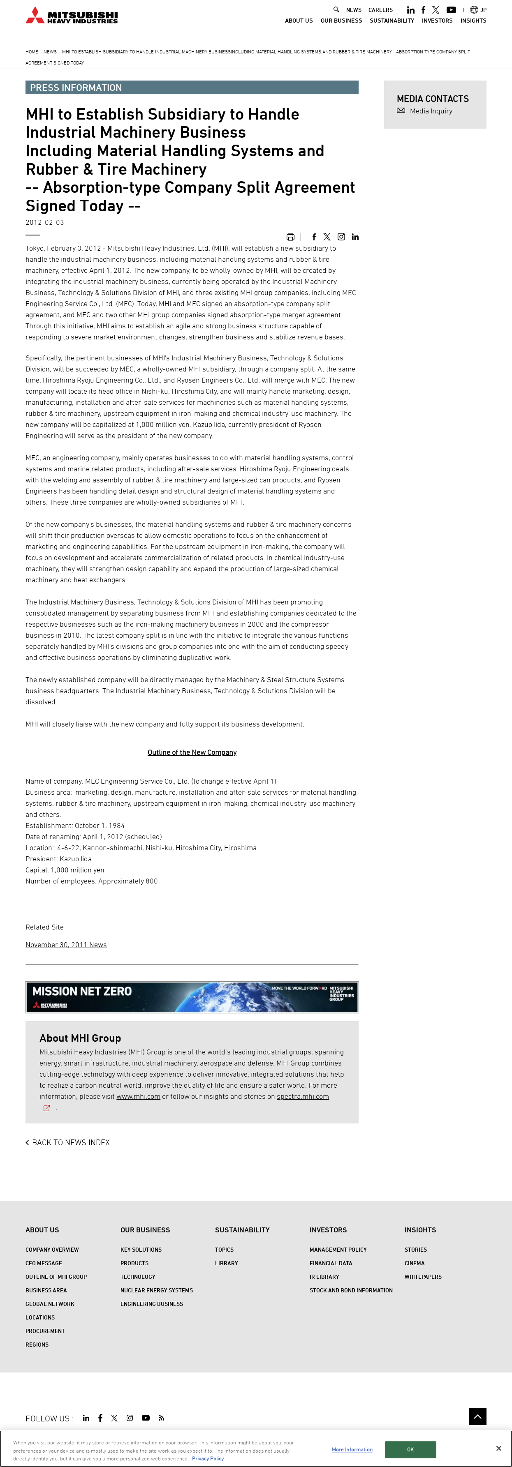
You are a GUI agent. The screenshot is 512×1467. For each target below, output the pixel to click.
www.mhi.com (138, 1096)
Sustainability (392, 26)
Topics (224, 1249)
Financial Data (331, 1262)
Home (31, 51)
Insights (474, 26)
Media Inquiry (431, 110)
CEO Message (43, 1262)
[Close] (499, 1449)
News (50, 51)
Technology (137, 1276)
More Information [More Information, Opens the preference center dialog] (352, 1450)
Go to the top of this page (477, 1416)
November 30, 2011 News (66, 944)
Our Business (341, 26)
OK (410, 1450)
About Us (299, 26)
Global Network (49, 1303)
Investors (437, 26)
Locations (40, 1317)
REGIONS (37, 1344)
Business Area (46, 1290)
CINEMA (415, 1262)
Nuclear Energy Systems (156, 1290)
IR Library (324, 1276)
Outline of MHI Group (56, 1276)
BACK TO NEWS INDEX (71, 1142)
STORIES (416, 1249)
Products (134, 1262)
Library (226, 1262)
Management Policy (338, 1249)
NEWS (353, 16)
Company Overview (52, 1249)
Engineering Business (151, 1303)
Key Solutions (141, 1249)
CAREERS (380, 16)
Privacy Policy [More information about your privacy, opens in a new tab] (208, 1459)
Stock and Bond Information (351, 1290)
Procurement (45, 1330)
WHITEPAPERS (423, 1276)
